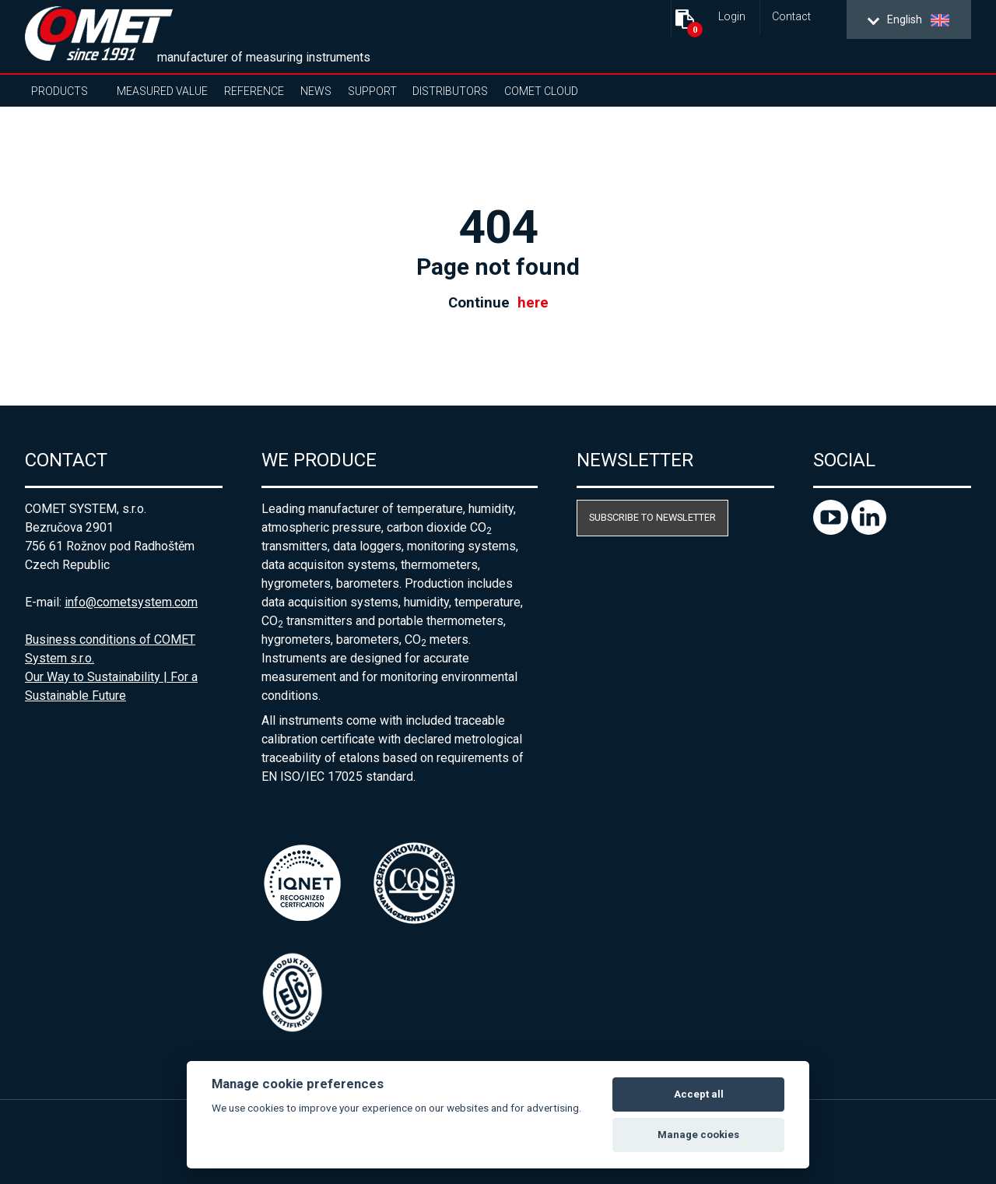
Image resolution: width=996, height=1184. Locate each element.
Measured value (162, 91)
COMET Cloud (541, 91)
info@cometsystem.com (131, 602)
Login (731, 16)
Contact (791, 16)
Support (372, 91)
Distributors (450, 91)
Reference (254, 91)
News (315, 91)
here (533, 302)
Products (59, 91)
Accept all (699, 1094)
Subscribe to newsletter (652, 517)
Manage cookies (698, 1134)
